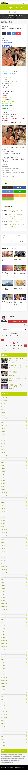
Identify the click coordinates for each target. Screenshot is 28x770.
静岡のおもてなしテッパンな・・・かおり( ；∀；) (17, 215)
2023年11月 (4, 459)
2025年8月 (4, 403)
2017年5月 (4, 699)
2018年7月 (4, 656)
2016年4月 (4, 736)
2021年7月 (4, 545)
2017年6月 (4, 696)
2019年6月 (4, 622)
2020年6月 (4, 585)
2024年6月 (4, 437)
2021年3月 (4, 557)
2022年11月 (4, 496)
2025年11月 (4, 397)
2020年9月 (4, 576)
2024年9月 (4, 428)
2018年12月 (4, 640)
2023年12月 (4, 456)
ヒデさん (22, 758)
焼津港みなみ (11, 760)
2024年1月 (4, 453)
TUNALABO (21, 756)
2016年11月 (4, 714)
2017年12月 (4, 677)
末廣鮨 (10, 756)
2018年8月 (4, 653)
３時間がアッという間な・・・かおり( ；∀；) (17, 225)
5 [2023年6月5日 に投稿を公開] (2, 340)
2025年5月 (4, 409)
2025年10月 (4, 400)
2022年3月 (4, 520)
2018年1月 (4, 674)
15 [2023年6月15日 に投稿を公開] (14, 343)
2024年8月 (4, 431)
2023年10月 (4, 462)
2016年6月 (4, 730)
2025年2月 (4, 412)
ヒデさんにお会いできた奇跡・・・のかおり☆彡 (17, 210)
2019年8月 (4, 616)
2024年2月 (4, 449)
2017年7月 (4, 693)
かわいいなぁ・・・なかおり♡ (17, 241)
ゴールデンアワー (4, 758)
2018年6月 (4, 659)
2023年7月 (4, 471)
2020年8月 (4, 579)
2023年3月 (4, 483)
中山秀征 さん (9, 754)
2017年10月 (4, 683)
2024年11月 (4, 422)
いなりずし (19, 754)
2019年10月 (4, 610)
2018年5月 (4, 662)
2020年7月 (4, 582)
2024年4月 (4, 443)
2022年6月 (4, 511)
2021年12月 (4, 529)
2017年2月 (4, 708)
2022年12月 (4, 493)
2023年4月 (4, 480)
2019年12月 (4, 603)
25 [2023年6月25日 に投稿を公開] (25, 345)
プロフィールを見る (18, 321)
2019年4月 (4, 628)
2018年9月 (4, 650)
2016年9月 (4, 720)
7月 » (5, 350)
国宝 (12, 762)
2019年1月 (4, 637)
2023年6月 (4, 474)
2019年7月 (4, 619)
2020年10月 (4, 573)
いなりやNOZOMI (4, 756)
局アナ (8, 762)
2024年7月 (4, 434)
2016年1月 (4, 745)
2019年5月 (4, 625)
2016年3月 (4, 739)
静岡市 (10, 758)
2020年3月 (4, 594)
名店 (17, 756)
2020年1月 (4, 600)
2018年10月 (4, 646)
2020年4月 (4, 591)
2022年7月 (4, 508)
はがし (14, 756)
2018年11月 (4, 643)
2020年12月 (4, 566)
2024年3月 (4, 446)
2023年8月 (4, 468)
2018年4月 (4, 665)
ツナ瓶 (18, 758)
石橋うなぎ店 (3, 762)
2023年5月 (4, 477)
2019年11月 (4, 606)
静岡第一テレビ (4, 760)
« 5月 (2, 350)
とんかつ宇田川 (18, 760)
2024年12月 (4, 419)
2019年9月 (4, 613)
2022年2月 (4, 523)
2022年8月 (4, 505)
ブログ (4, 206)
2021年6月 (4, 548)
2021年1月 (4, 563)
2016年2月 (4, 742)
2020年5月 (4, 588)
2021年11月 (4, 533)
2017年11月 (4, 680)
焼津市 (15, 754)
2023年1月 (4, 489)
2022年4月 (4, 517)
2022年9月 (4, 502)
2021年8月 (4, 542)
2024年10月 (4, 425)
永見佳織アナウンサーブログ (14, 15)
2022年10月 (4, 499)
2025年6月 (4, 406)
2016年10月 (4, 717)
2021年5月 (4, 551)
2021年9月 (4, 539)
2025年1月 (4, 416)
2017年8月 (4, 690)
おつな (14, 758)
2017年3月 (4, 705)
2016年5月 (4, 733)
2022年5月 (4, 514)
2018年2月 (4, 671)
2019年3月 (4, 631)
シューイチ (3, 754)
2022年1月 (4, 526)
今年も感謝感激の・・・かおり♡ (16, 219)
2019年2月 (4, 634)
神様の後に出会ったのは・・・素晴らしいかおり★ (14, 236)
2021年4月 (4, 554)
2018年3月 (4, 668)
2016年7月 (4, 727)
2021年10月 (4, 536)
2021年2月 (4, 560)
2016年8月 (4, 723)
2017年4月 (4, 702)
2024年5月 (4, 440)
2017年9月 (4, 686)
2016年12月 (4, 711)
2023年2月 (4, 486)
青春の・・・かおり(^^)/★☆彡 (16, 221)
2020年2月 (4, 597)
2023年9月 (4, 465)
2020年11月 (4, 569)
